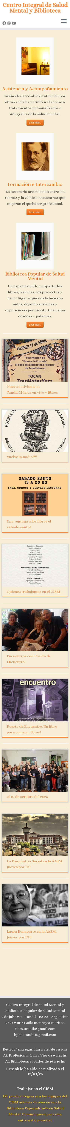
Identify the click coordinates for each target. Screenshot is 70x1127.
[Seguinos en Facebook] (4, 23)
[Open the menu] (64, 21)
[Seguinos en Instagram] (9, 23)
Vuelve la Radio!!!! (22, 457)
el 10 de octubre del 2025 (27, 797)
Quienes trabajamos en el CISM (33, 591)
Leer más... (35, 122)
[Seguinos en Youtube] (14, 23)
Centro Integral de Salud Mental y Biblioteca (35, 7)
